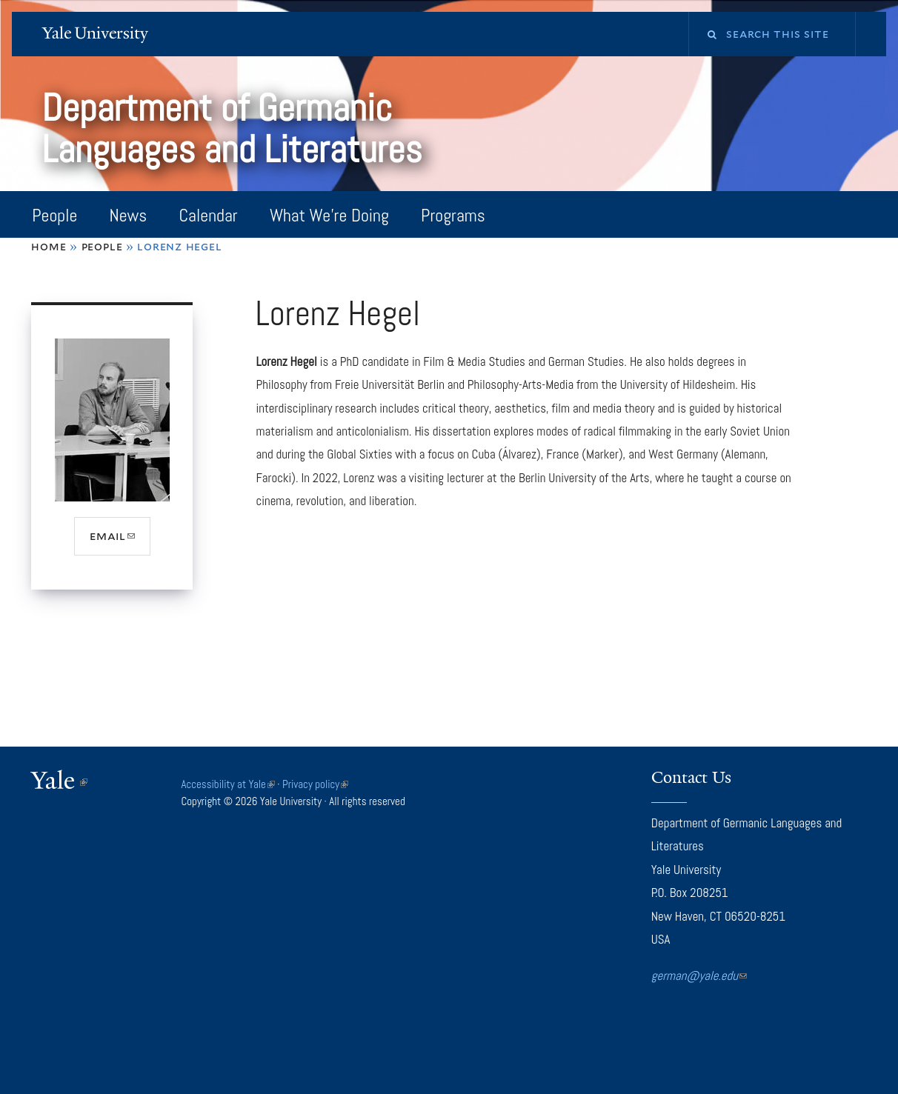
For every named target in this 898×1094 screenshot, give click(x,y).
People (54, 215)
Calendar (208, 215)
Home (48, 246)
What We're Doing (329, 215)
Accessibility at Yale (227, 784)
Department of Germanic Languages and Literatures (235, 128)
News (128, 215)
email (120, 541)
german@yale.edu (699, 975)
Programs (453, 215)
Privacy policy (315, 784)
